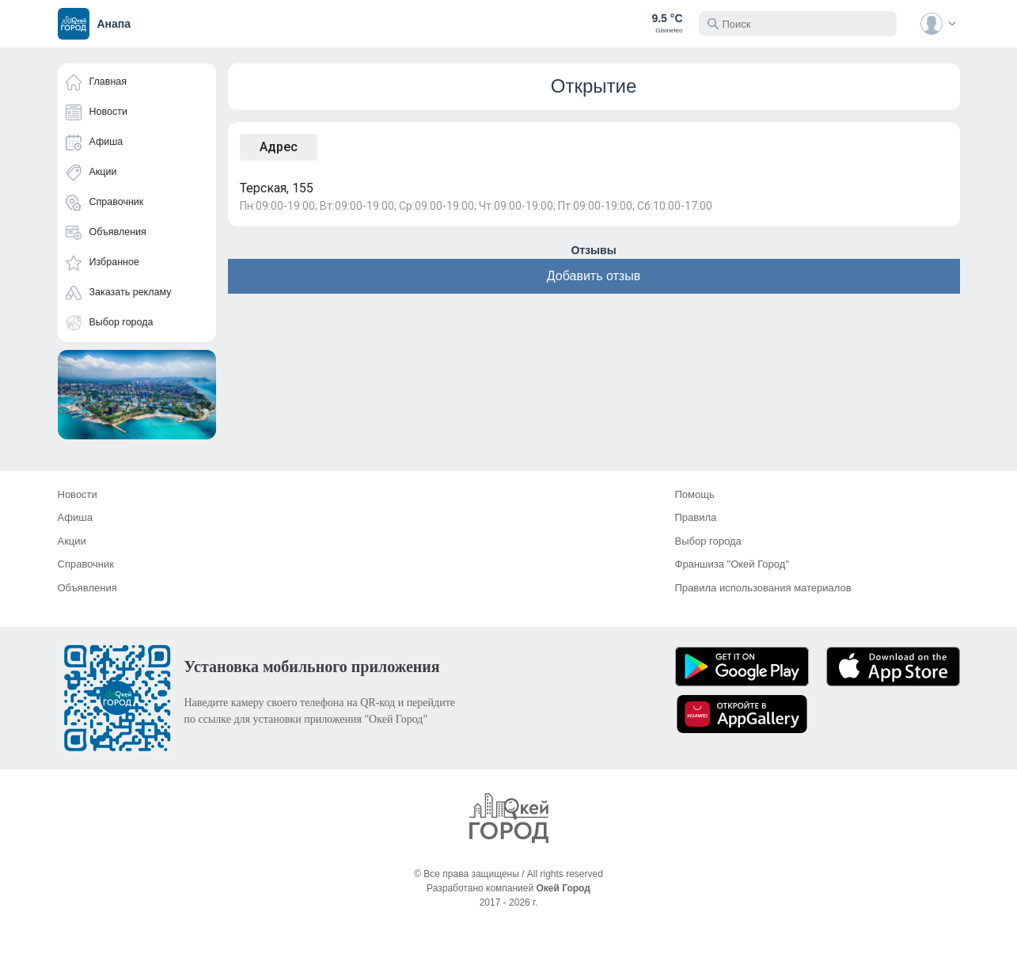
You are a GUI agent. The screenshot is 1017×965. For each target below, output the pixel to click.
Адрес (279, 146)
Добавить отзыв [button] (593, 276)
